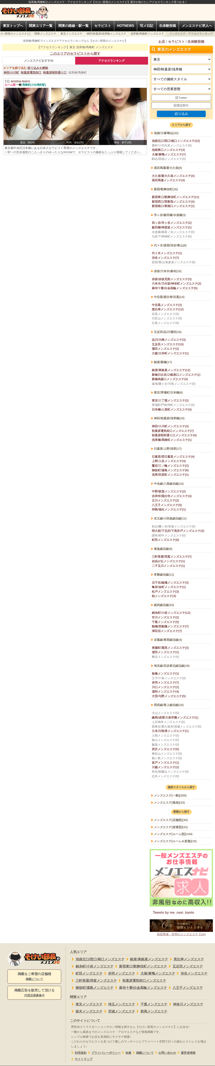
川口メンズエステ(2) (165, 687)
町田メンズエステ (86, 973)
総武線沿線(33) (164, 605)
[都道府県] (181, 59)
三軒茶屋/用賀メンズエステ (93, 981)
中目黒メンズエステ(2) (167, 305)
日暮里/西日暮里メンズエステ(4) (173, 456)
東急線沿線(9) (163, 548)
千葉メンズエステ (151, 1004)
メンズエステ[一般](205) (170, 795)
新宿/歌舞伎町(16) (166, 189)
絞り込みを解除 (38, 68)
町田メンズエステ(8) (165, 540)
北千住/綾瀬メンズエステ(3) (170, 582)
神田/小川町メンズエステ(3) (170, 426)
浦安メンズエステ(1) (165, 652)
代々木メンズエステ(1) (167, 253)
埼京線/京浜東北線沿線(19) (172, 665)
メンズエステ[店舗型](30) (171, 820)
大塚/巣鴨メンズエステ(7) (169, 154)
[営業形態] (181, 89)
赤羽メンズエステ (118, 973)
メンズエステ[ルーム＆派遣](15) (175, 841)
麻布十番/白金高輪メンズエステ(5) (175, 288)
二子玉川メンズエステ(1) (168, 565)
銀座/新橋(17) (163, 362)
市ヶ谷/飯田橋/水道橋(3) (170, 215)
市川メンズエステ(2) (165, 617)
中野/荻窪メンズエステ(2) (169, 491)
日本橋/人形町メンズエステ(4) (172, 409)
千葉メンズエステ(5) (165, 622)
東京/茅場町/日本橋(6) (168, 392)
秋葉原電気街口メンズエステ (141, 981)
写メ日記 (146, 25)
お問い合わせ (165, 1052)
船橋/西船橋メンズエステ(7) (170, 626)
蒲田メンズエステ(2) (165, 349)
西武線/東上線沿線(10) (169, 705)
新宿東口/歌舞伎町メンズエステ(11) (175, 197)
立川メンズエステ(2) (165, 500)
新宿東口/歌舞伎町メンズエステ (140, 966)
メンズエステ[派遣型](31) (171, 827)
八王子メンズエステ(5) (167, 505)
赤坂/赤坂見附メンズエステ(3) (172, 279)
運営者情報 (185, 1052)
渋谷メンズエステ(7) (165, 257)
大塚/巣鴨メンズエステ (155, 973)
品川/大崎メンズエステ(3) (169, 339)
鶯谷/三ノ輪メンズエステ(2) (170, 465)
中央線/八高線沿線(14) (169, 483)
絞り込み (181, 113)
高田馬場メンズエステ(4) (168, 180)
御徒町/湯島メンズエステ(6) (170, 470)
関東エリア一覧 (40, 25)
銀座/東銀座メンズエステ (146, 959)
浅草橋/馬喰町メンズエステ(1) (172, 440)
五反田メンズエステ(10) (168, 344)
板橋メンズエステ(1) (165, 673)
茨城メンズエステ (118, 1011)
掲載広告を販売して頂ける (34, 993)
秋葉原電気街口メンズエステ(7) (173, 431)
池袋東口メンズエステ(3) (168, 150)
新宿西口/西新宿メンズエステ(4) (173, 201)
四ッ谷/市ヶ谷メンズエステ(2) (172, 223)
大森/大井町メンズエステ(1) (170, 353)
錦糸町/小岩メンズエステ (91, 966)
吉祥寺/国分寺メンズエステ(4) (172, 496)
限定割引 (181, 105)
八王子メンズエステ (185, 988)
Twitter (181, 97)
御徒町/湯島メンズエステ (91, 988)
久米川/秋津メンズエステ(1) (170, 731)
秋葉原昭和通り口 (55, 72)
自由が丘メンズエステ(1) (168, 561)
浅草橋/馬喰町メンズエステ (147, 33)
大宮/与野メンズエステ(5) (169, 696)
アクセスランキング (111, 60)
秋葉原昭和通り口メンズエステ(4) (174, 435)
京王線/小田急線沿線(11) (170, 518)
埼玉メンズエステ (118, 1004)
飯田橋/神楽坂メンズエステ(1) (172, 227)
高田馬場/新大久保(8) (168, 168)
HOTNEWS (125, 25)
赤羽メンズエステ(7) (165, 682)
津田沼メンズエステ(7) (167, 631)
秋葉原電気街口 (31, 72)
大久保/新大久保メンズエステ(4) (173, 175)
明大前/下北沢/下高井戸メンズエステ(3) (178, 530)
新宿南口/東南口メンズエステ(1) (173, 206)
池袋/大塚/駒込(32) (166, 133)
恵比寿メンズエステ (186, 959)
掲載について (142, 1052)
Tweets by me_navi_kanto (173, 912)
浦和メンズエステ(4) (165, 691)
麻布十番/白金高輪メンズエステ (140, 988)
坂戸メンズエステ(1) (165, 762)
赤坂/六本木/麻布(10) (168, 271)
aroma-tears (20, 81)
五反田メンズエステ (185, 966)
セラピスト (102, 25)
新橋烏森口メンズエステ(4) (170, 379)
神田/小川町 (11, 72)
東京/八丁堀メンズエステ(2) (170, 400)
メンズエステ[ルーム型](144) (173, 834)
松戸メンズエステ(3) (165, 591)
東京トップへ (13, 25)
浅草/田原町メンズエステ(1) (170, 474)
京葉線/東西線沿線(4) (168, 640)
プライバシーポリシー (104, 1052)
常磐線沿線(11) (164, 574)
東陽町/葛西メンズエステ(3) (170, 647)
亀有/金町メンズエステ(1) (169, 587)
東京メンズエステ (71, 33)
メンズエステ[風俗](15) (169, 802)
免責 (126, 1052)
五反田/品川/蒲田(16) (168, 332)
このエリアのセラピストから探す (75, 53)
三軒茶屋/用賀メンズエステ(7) (172, 556)
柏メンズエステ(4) (164, 596)
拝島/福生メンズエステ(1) (169, 509)
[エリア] (181, 69)
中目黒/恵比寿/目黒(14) (169, 297)
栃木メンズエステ (86, 1011)
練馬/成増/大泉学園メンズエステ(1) (175, 717)
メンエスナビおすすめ (38, 60)
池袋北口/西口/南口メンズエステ (97, 959)
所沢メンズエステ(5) (165, 749)
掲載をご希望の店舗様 (34, 976)
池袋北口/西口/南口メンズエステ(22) (176, 140)
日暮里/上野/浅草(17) (168, 449)
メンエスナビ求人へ (197, 25)
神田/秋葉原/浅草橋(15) (169, 418)
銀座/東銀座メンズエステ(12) (171, 370)
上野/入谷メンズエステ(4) (169, 461)
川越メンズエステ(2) (165, 767)
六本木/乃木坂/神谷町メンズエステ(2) (176, 283)
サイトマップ (81, 1059)
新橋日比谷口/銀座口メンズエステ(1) (176, 374)
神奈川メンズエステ (185, 1004)
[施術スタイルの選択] (181, 79)
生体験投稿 (167, 25)
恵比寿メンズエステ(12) (168, 309)
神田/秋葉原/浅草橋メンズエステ (106, 33)
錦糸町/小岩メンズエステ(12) (171, 613)
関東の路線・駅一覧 (73, 25)
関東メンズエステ (45, 33)
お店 (161, 41)
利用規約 (78, 1052)
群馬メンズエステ (151, 1011)
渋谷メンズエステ (191, 973)
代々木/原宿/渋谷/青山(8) (170, 245)
